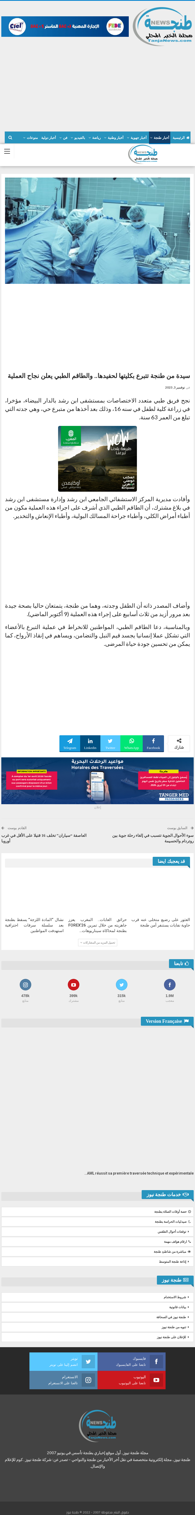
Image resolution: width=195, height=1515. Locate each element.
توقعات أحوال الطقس (172, 1232)
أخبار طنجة (161, 138)
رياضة (96, 138)
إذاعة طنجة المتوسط (172, 1262)
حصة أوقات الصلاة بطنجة (172, 1212)
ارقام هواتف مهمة (177, 1242)
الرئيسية (181, 138)
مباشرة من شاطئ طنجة (172, 1252)
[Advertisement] (97, 86)
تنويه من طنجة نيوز (174, 1327)
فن (65, 138)
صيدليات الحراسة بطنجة (173, 1222)
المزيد (33, 138)
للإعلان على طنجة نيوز (171, 1337)
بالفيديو (79, 138)
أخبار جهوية (139, 138)
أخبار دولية (48, 138)
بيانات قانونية (177, 1307)
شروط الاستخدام (175, 1297)
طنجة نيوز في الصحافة (171, 1317)
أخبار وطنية (116, 138)
